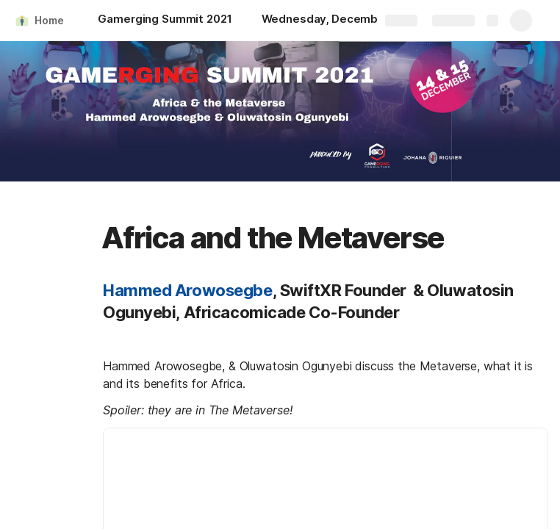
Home (49, 20)
